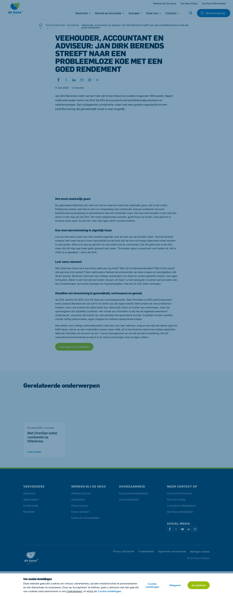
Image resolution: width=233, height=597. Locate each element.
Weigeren (175, 585)
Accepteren (199, 585)
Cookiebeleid (74, 591)
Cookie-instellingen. (110, 591)
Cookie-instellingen (152, 585)
